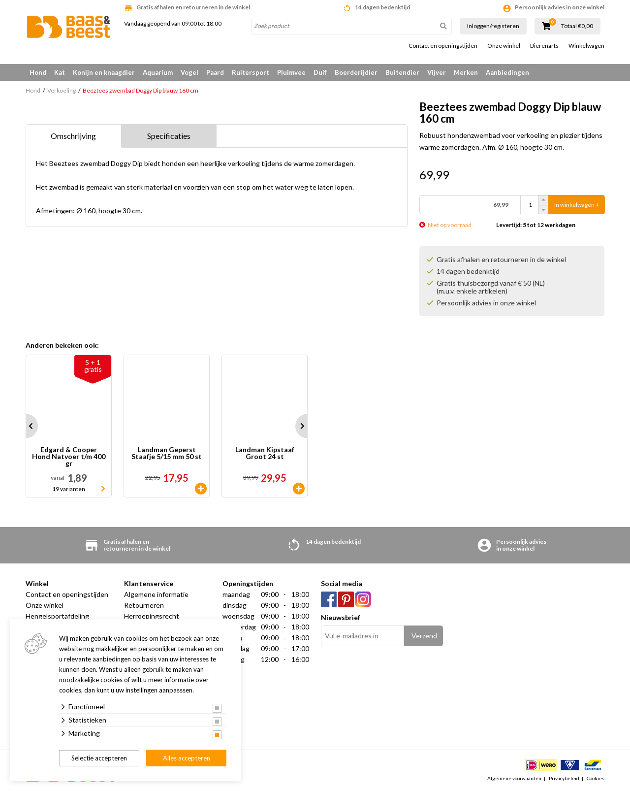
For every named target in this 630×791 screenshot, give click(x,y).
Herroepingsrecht (151, 616)
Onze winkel (503, 46)
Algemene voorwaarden (514, 778)
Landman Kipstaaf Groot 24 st (264, 453)
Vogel (189, 72)
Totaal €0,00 (577, 26)
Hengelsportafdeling (57, 616)
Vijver (436, 72)
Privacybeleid (564, 778)
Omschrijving (73, 135)
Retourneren (144, 605)
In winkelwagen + (576, 204)
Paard (215, 72)
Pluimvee (291, 72)
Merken (466, 72)
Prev (25, 426)
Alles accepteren (186, 758)
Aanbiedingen (507, 72)
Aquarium (158, 72)
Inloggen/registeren (493, 26)
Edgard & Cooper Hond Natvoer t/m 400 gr (68, 456)
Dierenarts (544, 46)
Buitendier (402, 72)
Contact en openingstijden (443, 46)
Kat (59, 72)
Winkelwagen (586, 46)
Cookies (595, 778)
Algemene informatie (156, 594)
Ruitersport (250, 72)
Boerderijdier (356, 72)
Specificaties (168, 135)
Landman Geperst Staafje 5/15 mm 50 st (166, 453)
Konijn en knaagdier (104, 72)
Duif (320, 72)
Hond (38, 72)
